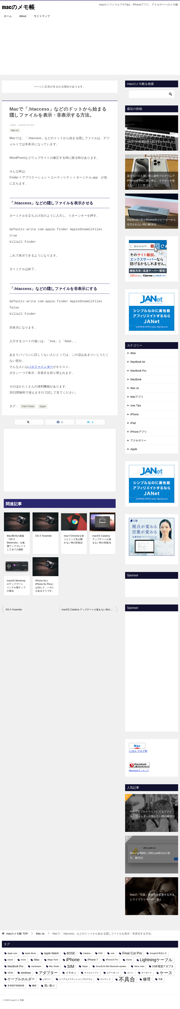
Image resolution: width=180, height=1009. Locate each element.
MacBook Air (137, 361)
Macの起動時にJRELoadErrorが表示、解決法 (150, 855)
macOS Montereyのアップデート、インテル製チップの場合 (16, 585)
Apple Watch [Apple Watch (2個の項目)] (51, 953)
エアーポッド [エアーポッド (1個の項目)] (113, 973)
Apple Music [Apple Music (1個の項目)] (30, 953)
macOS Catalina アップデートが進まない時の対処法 (101, 539)
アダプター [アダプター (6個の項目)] (48, 973)
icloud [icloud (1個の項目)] (10, 960)
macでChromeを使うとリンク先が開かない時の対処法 (74, 539)
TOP (17, 933)
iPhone (134, 414)
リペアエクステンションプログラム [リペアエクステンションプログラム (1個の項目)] (75, 979)
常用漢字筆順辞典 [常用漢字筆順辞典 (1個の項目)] (16, 985)
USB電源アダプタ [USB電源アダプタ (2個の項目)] (162, 966)
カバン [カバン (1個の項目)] (130, 973)
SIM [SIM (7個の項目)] (70, 966)
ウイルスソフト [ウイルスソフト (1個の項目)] (91, 973)
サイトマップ (42, 16)
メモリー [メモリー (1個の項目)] (47, 979)
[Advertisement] (90, 48)
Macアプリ (136, 396)
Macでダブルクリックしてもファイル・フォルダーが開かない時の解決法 (152, 814)
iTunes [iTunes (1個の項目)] (129, 960)
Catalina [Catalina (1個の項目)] (86, 953)
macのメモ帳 (18, 6)
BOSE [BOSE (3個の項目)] (71, 953)
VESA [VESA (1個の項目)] (10, 973)
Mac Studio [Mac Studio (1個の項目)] (54, 966)
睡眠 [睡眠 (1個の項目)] (34, 985)
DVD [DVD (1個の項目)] (100, 953)
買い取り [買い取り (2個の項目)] (49, 985)
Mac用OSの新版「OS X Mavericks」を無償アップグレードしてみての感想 (16, 543)
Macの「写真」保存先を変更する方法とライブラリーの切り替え (152, 897)
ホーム (8, 16)
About (22, 16)
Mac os (15, 130)
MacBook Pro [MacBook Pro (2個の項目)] (15, 966)
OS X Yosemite (43, 536)
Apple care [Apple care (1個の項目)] (12, 953)
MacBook (135, 379)
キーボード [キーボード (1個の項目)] (146, 973)
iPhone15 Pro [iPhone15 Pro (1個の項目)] (112, 960)
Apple (43, 406)
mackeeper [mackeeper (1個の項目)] (36, 966)
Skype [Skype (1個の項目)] (85, 966)
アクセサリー (138, 440)
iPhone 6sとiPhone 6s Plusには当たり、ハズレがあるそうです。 (44, 585)
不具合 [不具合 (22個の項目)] (127, 979)
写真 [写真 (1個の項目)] (160, 979)
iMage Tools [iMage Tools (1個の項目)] (53, 960)
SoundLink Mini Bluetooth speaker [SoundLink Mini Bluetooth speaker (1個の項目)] (111, 966)
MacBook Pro (138, 370)
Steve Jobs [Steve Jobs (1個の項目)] (139, 966)
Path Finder (28, 406)
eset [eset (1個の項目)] (112, 953)
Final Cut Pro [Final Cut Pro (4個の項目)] (132, 953)
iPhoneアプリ (138, 431)
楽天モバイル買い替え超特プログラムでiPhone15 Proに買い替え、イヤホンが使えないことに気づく (151, 180)
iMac (133, 353)
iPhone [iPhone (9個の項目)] (73, 959)
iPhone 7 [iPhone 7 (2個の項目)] (93, 959)
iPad (133, 422)
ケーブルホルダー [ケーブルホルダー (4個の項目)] (21, 979)
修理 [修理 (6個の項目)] (146, 979)
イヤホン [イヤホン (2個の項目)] (71, 972)
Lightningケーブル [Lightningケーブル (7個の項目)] (156, 960)
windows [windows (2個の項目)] (26, 972)
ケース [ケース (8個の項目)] (166, 972)
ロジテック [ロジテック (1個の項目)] (105, 979)
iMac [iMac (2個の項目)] (36, 959)
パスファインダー (40, 366)
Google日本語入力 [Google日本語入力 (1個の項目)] (158, 953)
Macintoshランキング (139, 770)
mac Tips (135, 405)
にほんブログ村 (138, 750)
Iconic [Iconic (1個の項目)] (23, 960)
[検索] (151, 94)
